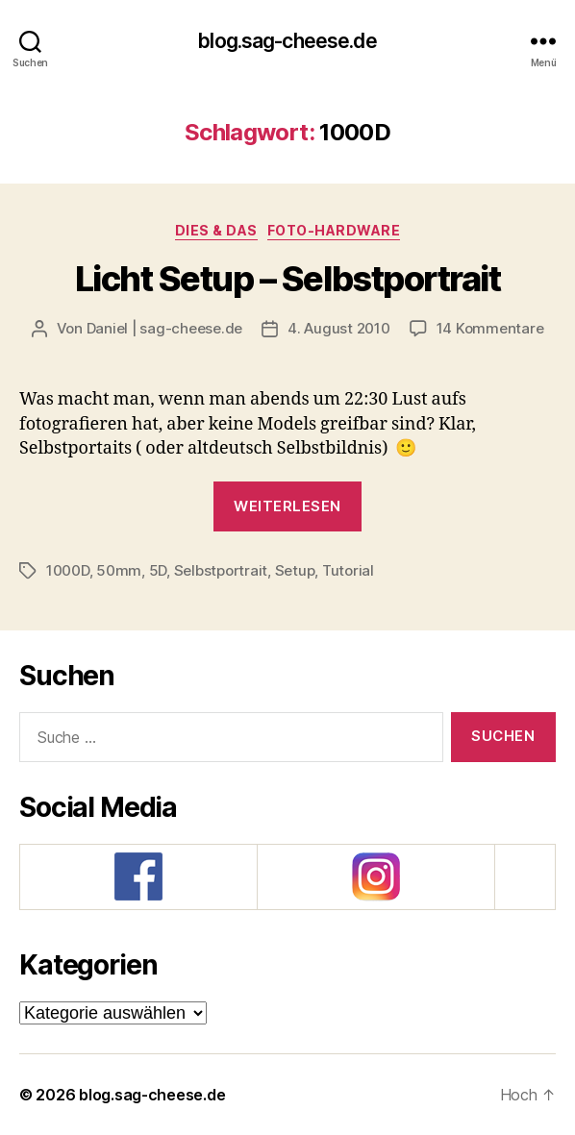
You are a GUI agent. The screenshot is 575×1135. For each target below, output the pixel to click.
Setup (295, 570)
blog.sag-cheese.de (287, 41)
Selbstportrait (220, 570)
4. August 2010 (338, 328)
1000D (67, 570)
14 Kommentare (490, 328)
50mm (118, 570)
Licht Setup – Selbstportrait (287, 279)
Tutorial (348, 570)
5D (158, 570)
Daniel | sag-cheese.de (164, 328)
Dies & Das (216, 230)
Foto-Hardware (334, 230)
